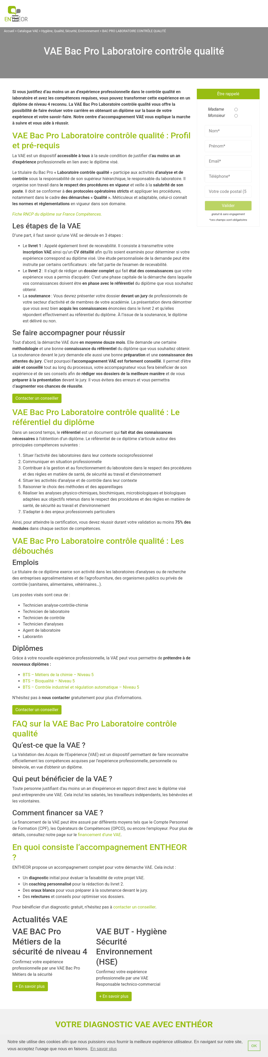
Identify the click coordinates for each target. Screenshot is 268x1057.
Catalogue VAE (27, 31)
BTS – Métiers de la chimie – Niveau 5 (58, 674)
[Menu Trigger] (15, 18)
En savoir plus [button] (103, 1049)
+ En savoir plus (30, 986)
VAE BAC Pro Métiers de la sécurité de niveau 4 (49, 941)
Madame (214, 109)
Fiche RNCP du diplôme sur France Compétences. (57, 214)
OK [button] (254, 1046)
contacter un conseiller (134, 907)
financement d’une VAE (99, 834)
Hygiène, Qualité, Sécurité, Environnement (70, 31)
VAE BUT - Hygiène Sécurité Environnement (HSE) (131, 946)
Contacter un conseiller (36, 398)
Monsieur (214, 115)
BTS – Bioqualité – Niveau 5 (49, 680)
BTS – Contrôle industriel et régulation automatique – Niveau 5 (81, 687)
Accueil (9, 31)
